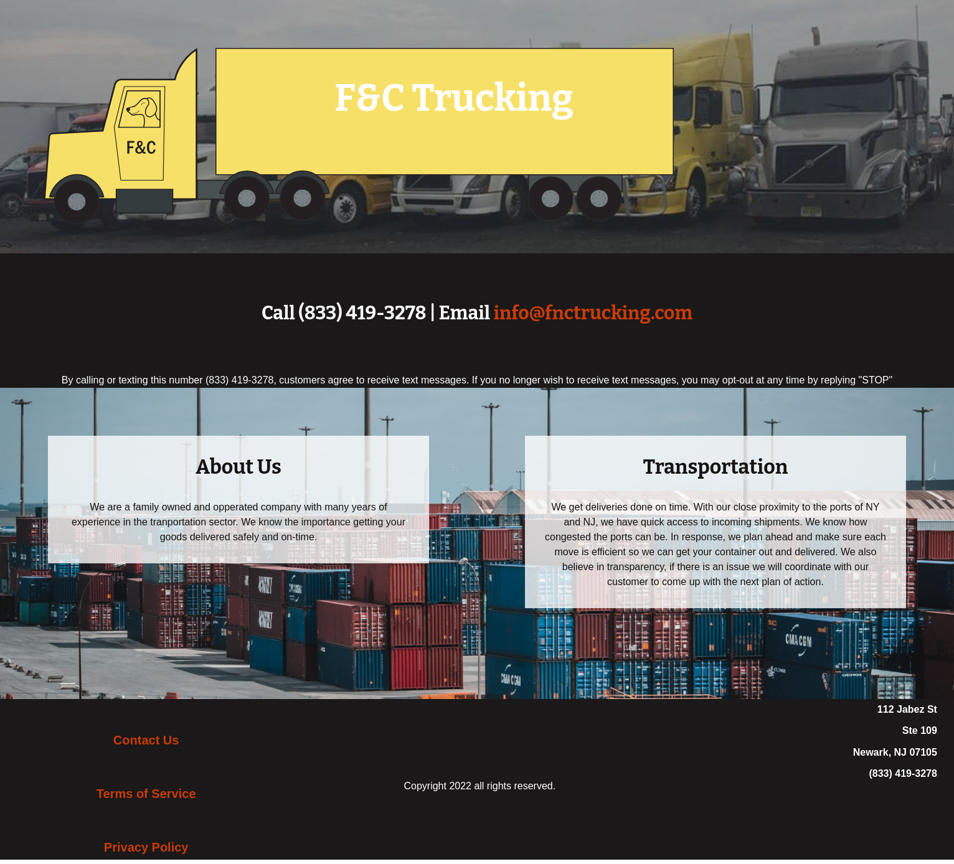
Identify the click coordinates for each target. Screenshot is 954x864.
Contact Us (146, 740)
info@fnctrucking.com (592, 313)
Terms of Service (146, 794)
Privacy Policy (146, 847)
